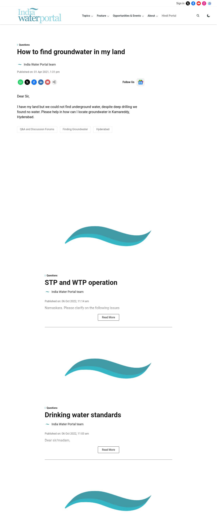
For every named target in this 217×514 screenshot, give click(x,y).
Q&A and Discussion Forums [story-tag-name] (37, 129)
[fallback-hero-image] (108, 236)
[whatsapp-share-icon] (20, 84)
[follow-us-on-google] (140, 82)
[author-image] (20, 64)
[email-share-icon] (47, 84)
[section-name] (81, 44)
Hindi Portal (169, 15)
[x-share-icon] (27, 84)
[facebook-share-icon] (34, 84)
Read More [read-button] (108, 317)
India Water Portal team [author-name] (40, 64)
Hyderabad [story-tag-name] (102, 129)
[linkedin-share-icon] (41, 84)
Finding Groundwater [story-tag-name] (75, 129)
